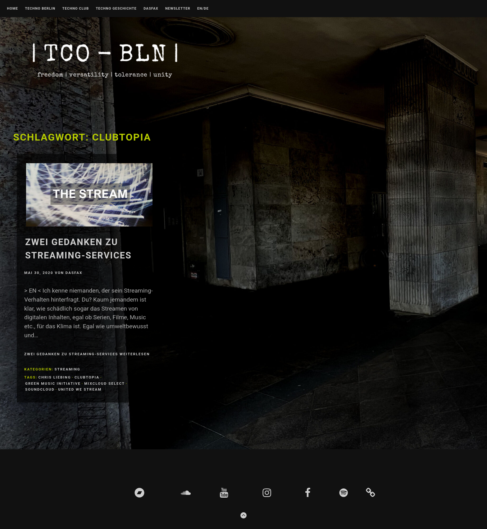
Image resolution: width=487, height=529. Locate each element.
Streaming (67, 369)
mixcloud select (104, 383)
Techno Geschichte (116, 9)
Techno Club (75, 9)
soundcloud (40, 389)
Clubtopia (87, 377)
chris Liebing (54, 377)
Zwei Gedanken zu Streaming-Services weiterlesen (87, 354)
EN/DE (203, 9)
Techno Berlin (40, 9)
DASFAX (150, 9)
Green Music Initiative (53, 383)
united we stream (80, 389)
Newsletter (177, 9)
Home (12, 9)
